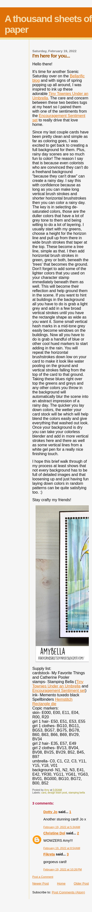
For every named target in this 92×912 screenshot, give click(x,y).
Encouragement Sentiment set (58, 690)
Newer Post (40, 883)
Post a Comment (42, 876)
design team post (57, 792)
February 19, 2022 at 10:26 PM (62, 869)
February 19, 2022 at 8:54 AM (61, 848)
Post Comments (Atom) (68, 892)
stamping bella (76, 792)
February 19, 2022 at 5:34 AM (61, 827)
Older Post (81, 883)
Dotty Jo (50, 812)
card (43, 792)
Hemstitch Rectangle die (52, 701)
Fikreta (49, 854)
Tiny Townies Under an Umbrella (57, 684)
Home (61, 883)
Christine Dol (54, 833)
